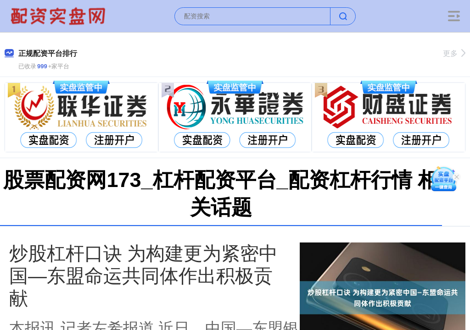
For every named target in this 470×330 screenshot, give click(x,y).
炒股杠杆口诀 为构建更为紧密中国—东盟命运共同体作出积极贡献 (143, 276)
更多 (454, 53)
